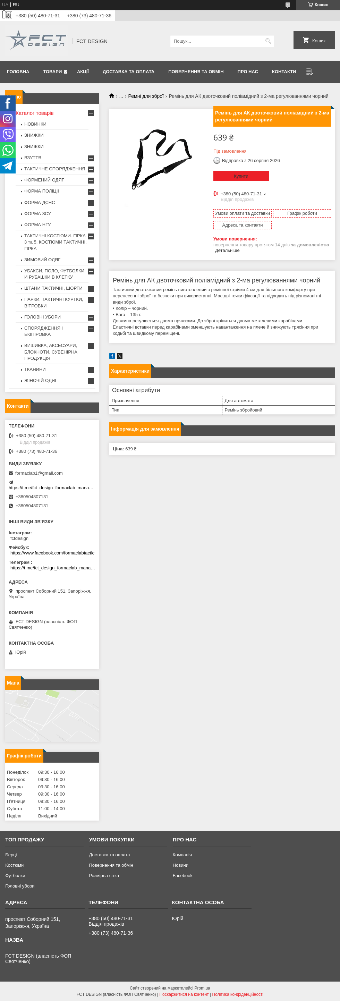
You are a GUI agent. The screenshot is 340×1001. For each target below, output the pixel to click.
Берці (11, 854)
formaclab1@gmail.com (39, 473)
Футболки (15, 875)
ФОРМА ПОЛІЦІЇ (41, 191)
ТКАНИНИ (35, 369)
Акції (83, 71)
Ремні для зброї (146, 96)
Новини (180, 865)
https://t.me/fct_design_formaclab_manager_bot (56, 487)
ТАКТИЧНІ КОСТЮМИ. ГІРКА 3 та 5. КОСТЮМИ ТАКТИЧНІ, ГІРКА (55, 242)
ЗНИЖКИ (34, 135)
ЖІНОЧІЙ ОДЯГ (40, 380)
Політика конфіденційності (238, 994)
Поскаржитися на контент (184, 994)
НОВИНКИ (35, 124)
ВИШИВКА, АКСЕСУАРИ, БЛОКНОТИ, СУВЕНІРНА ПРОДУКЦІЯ (50, 351)
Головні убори (19, 886)
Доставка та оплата (128, 71)
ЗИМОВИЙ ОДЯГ (42, 259)
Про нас (248, 71)
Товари (52, 71)
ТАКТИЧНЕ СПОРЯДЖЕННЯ (54, 168)
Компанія (182, 854)
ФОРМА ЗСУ (37, 213)
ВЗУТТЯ (32, 157)
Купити (241, 176)
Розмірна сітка (104, 875)
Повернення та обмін (195, 71)
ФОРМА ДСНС (39, 202)
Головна (18, 71)
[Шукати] (268, 41)
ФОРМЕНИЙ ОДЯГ (44, 180)
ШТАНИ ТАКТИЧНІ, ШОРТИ (53, 288)
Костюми (14, 865)
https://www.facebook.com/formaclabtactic (52, 552)
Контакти (284, 71)
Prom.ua (202, 988)
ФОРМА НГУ (37, 224)
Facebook (183, 875)
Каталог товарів (35, 113)
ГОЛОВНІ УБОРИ (42, 317)
